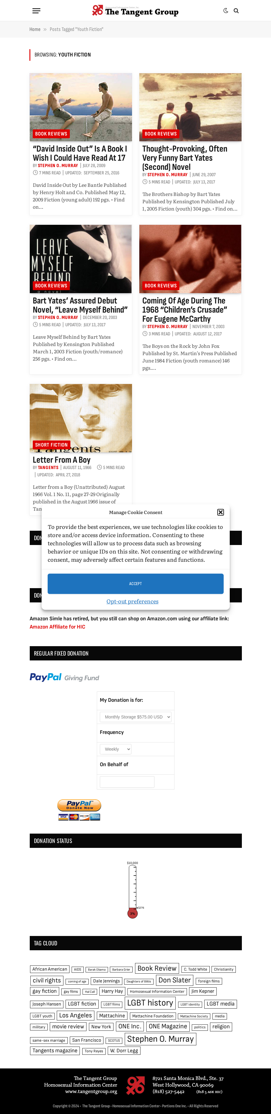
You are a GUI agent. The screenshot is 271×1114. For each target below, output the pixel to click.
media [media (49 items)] (220, 1016)
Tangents (48, 468)
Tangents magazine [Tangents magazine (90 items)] (54, 1050)
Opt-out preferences (132, 601)
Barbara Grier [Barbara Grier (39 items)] (121, 970)
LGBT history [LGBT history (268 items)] (150, 1003)
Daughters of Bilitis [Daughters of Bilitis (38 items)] (139, 981)
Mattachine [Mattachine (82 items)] (112, 1016)
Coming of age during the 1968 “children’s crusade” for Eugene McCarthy (184, 310)
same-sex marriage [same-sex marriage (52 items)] (48, 1040)
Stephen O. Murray (58, 166)
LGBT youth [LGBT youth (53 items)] (42, 1016)
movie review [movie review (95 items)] (68, 1026)
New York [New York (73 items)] (101, 1027)
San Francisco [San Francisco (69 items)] (86, 1040)
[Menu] (36, 11)
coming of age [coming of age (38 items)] (77, 981)
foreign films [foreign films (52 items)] (209, 981)
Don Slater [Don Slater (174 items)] (174, 980)
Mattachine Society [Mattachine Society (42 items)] (194, 1016)
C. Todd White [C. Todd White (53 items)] (195, 969)
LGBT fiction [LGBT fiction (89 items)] (82, 1003)
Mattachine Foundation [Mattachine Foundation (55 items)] (153, 1016)
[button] (221, 512)
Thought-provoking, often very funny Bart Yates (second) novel (184, 158)
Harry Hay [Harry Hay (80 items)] (112, 991)
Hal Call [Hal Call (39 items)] (90, 992)
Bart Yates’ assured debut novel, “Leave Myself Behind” (80, 305)
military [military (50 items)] (38, 1027)
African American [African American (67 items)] (49, 969)
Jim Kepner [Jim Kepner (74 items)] (202, 991)
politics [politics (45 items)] (199, 1027)
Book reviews (51, 134)
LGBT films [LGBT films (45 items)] (111, 1004)
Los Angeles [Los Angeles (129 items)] (75, 1015)
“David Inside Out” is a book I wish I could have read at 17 (80, 153)
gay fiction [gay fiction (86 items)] (44, 991)
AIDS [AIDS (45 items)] (77, 969)
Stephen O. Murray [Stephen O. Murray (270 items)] (160, 1039)
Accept (135, 584)
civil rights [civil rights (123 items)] (47, 980)
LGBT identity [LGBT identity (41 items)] (190, 1004)
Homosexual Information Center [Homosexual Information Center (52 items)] (157, 991)
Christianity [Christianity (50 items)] (223, 969)
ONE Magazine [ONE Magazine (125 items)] (168, 1026)
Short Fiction (51, 445)
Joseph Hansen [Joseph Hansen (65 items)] (46, 1004)
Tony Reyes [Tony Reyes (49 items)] (94, 1051)
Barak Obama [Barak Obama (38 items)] (97, 970)
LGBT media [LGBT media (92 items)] (221, 1003)
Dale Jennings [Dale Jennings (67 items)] (106, 981)
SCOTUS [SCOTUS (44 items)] (114, 1040)
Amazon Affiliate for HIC (57, 627)
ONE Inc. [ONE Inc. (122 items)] (129, 1026)
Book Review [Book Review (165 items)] (157, 968)
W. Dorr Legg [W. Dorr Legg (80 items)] (124, 1050)
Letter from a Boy (61, 459)
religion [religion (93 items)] (221, 1026)
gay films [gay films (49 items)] (71, 991)
